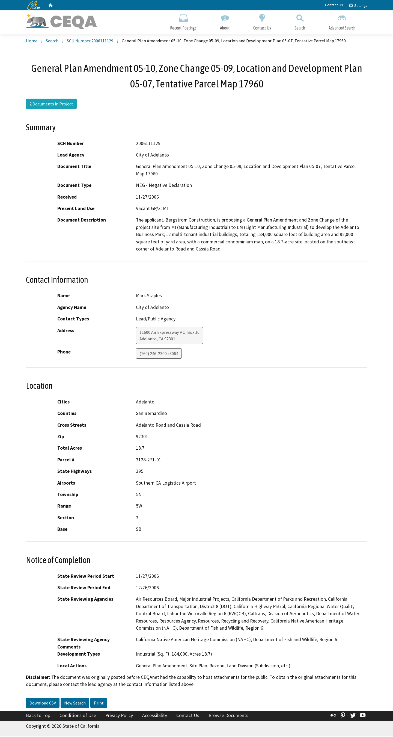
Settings (358, 5)
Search (299, 21)
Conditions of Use (77, 716)
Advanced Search (342, 21)
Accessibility (154, 716)
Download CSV (42, 703)
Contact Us (334, 4)
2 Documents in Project (51, 104)
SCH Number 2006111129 (90, 41)
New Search (75, 703)
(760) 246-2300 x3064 (158, 354)
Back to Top (38, 716)
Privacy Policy (119, 716)
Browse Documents (228, 716)
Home (31, 41)
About (225, 21)
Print (99, 703)
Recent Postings (183, 21)
